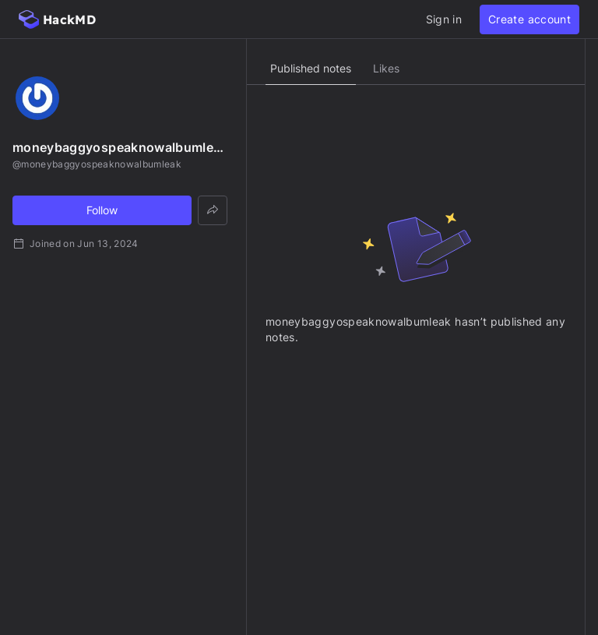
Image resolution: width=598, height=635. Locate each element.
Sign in (444, 19)
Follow (102, 210)
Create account (529, 19)
